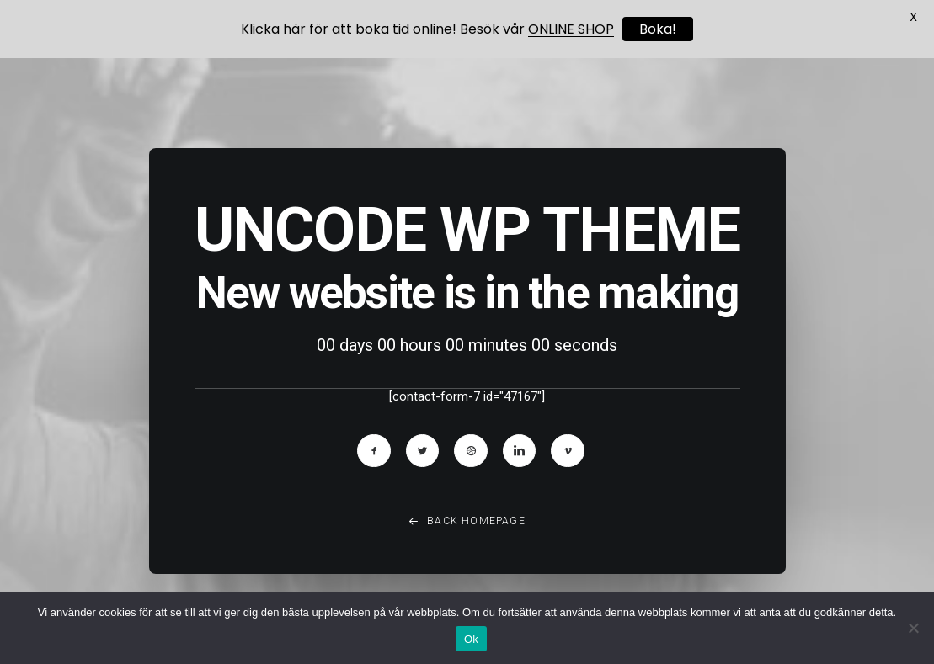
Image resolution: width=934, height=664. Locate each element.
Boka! (657, 29)
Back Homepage (467, 525)
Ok (471, 639)
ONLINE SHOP (571, 29)
